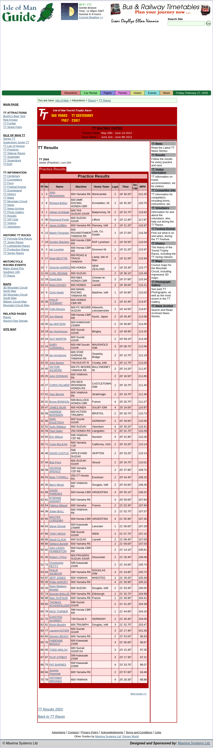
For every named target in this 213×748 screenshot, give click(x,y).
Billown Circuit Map (15, 301)
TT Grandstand (12, 190)
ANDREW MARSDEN (56, 413)
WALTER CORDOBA (56, 518)
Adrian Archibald (59, 212)
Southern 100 (11, 272)
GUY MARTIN (57, 338)
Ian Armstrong (57, 355)
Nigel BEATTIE (58, 258)
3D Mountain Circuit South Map (15, 296)
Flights (108, 93)
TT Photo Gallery (13, 212)
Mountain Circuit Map (16, 305)
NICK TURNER (58, 611)
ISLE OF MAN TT (14, 135)
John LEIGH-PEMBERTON (58, 549)
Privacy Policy (89, 732)
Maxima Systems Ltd (108, 736)
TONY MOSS (57, 533)
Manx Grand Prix (13, 268)
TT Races (105, 100)
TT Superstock (12, 160)
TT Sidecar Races (14, 153)
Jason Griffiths (58, 225)
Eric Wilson (56, 436)
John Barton (56, 362)
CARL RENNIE (58, 273)
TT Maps (8, 197)
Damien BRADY (59, 636)
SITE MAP (9, 329)
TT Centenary (11, 176)
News (166, 93)
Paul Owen (56, 430)
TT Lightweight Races (16, 245)
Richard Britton (58, 203)
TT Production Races (16, 249)
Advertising (58, 732)
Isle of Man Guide (19, 12)
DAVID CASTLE (59, 453)
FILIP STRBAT (58, 657)
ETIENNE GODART (55, 499)
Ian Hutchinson (58, 331)
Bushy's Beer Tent (14, 116)
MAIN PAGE (11, 104)
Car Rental (90, 93)
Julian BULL (56, 511)
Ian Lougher (56, 249)
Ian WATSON (57, 324)
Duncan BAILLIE (59, 593)
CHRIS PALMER (59, 385)
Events (152, 93)
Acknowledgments (112, 732)
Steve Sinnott (57, 526)
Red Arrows (10, 119)
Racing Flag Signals (15, 320)
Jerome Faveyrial (54, 672)
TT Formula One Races (17, 238)
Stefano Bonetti (58, 543)
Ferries (122, 93)
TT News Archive (13, 208)
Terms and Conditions (139, 732)
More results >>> (138, 694)
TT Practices (11, 149)
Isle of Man (62, 100)
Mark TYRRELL (58, 477)
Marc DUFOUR (58, 598)
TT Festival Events (14, 186)
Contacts (73, 732)
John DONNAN (58, 376)
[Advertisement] (106, 58)
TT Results (10, 215)
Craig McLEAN (58, 444)
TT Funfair (9, 123)
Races (92, 100)
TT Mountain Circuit (15, 201)
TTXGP (7, 164)
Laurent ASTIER (59, 630)
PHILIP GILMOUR (55, 572)
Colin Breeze (57, 309)
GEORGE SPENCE (55, 470)
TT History (9, 194)
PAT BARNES (57, 664)
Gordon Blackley (59, 242)
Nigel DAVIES (57, 285)
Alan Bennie (56, 394)
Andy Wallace (57, 426)
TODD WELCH (58, 649)
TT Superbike (11, 156)
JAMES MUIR (57, 407)
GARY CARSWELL (56, 346)
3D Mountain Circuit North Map (15, 289)
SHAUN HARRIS (59, 267)
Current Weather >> (91, 17)
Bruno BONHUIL (59, 401)
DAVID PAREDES (55, 492)
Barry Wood (56, 484)
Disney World (130, 736)
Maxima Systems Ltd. (194, 743)
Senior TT (9, 138)
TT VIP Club (10, 219)
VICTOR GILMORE (55, 368)
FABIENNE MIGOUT (56, 642)
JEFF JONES (57, 577)
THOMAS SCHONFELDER (59, 604)
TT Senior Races (13, 253)
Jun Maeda (56, 316)
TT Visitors (9, 223)
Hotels (137, 93)
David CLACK (57, 539)
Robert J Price (58, 557)
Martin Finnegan (59, 232)
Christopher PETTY (56, 564)
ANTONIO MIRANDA (55, 679)
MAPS (7, 284)
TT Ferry (8, 183)
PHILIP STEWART (55, 301)
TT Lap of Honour (14, 146)
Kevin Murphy (57, 624)
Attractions (70, 93)
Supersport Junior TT (16, 142)
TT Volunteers (11, 226)
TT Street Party (12, 127)
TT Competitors (12, 179)
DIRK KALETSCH (56, 421)
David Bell (55, 279)
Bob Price (55, 462)
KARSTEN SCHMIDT (55, 619)
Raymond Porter (59, 219)
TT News (8, 205)
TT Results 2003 (50, 709)
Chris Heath (56, 292)
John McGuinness (56, 194)
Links (158, 732)
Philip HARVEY (58, 582)
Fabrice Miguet (58, 505)
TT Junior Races (13, 242)
